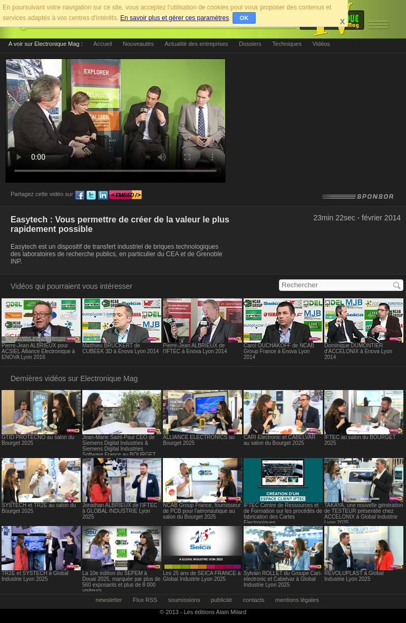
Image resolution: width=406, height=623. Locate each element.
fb (79, 195)
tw (91, 195)
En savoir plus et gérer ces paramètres (174, 18)
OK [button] (244, 18)
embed (125, 195)
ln (103, 195)
